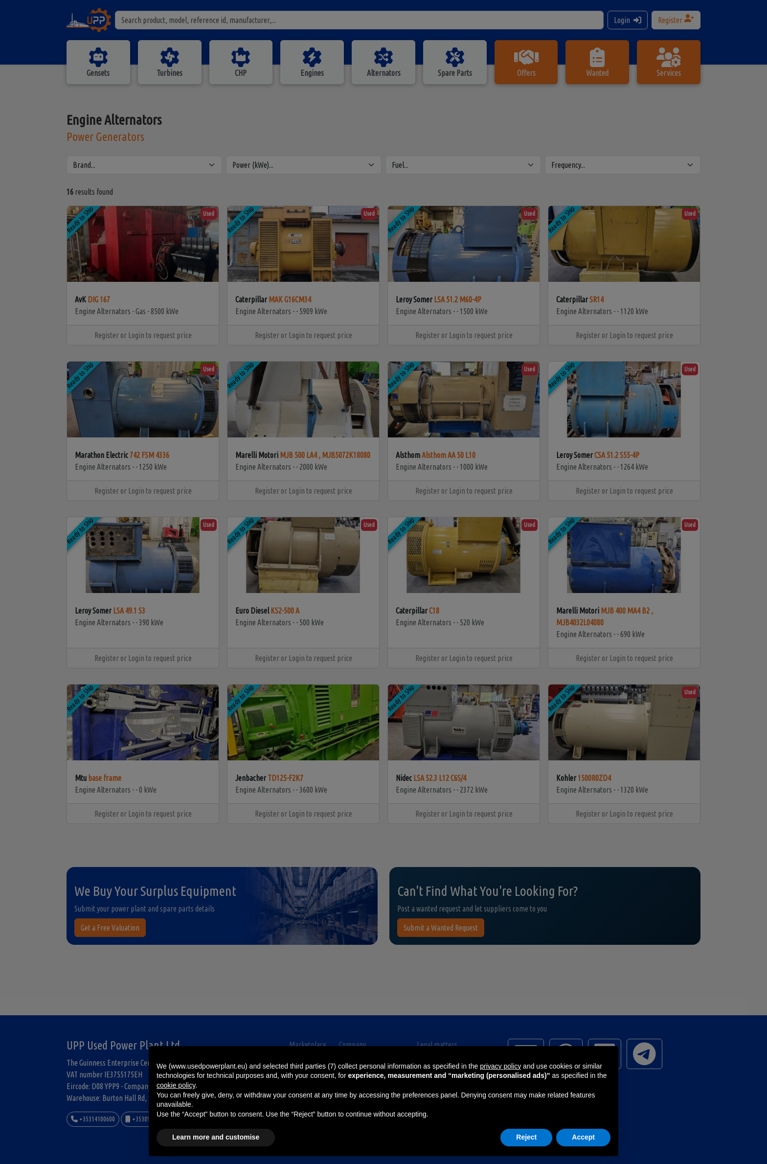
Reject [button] (526, 1137)
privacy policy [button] (500, 1066)
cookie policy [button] (176, 1085)
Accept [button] (583, 1137)
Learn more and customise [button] (215, 1137)
